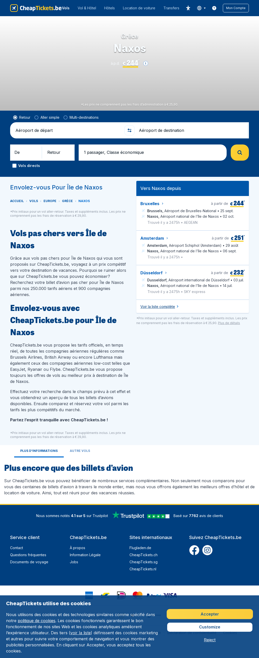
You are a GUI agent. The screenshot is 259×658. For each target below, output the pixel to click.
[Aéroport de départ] (67, 138)
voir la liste (80, 632)
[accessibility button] (188, 8)
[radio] (21, 125)
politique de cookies (36, 620)
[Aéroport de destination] (191, 138)
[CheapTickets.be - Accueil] (36, 8)
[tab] (39, 459)
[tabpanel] (129, 487)
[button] (236, 8)
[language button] (201, 8)
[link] (214, 8)
